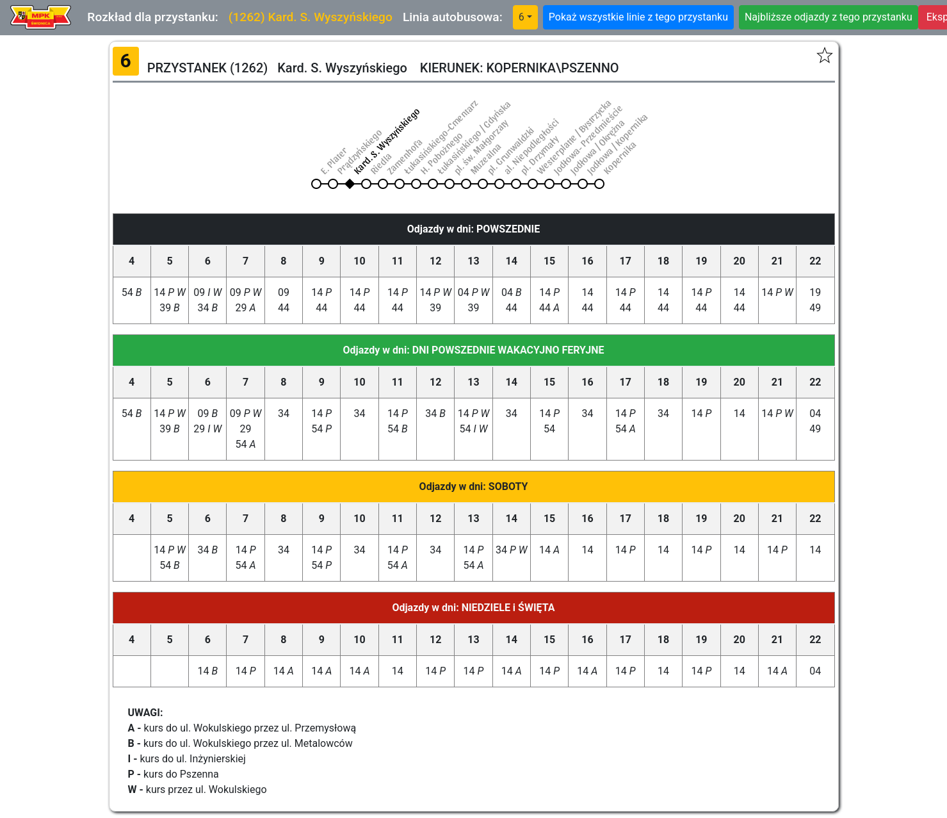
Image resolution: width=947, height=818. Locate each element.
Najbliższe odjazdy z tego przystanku (828, 17)
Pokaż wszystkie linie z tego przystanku (638, 17)
